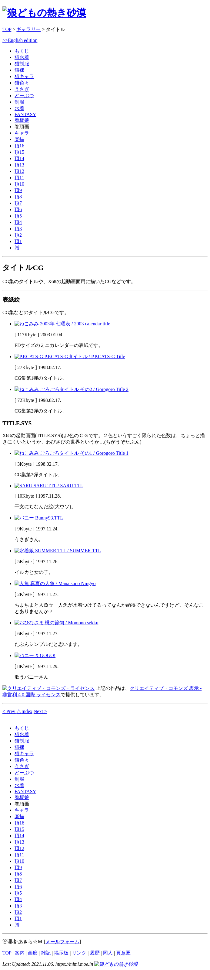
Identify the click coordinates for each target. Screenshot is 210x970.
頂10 (19, 184)
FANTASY (25, 114)
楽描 (19, 139)
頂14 (19, 158)
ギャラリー (28, 29)
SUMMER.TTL (58, 550)
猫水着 (22, 57)
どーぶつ (24, 95)
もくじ (22, 50)
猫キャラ (24, 76)
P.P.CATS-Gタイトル (70, 356)
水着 (19, 108)
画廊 (33, 952)
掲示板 (61, 952)
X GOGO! (35, 655)
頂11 (19, 177)
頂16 (19, 145)
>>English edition (19, 40)
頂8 (18, 196)
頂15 (19, 152)
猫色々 (22, 82)
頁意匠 (123, 952)
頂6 (18, 209)
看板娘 (22, 120)
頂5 (18, 215)
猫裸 (19, 70)
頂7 (18, 203)
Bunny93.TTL (39, 517)
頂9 (18, 190)
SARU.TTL (49, 485)
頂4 (18, 222)
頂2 (18, 235)
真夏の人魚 (55, 583)
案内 (20, 952)
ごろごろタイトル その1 (71, 453)
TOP (6, 29)
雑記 (46, 952)
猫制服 (22, 63)
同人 (108, 952)
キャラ (22, 132)
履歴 (95, 952)
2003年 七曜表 (62, 323)
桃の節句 (56, 622)
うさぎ (22, 89)
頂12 (19, 171)
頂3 (18, 228)
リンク (79, 952)
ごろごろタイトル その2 (71, 389)
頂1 (18, 241)
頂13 (19, 164)
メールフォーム (62, 941)
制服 (19, 102)
